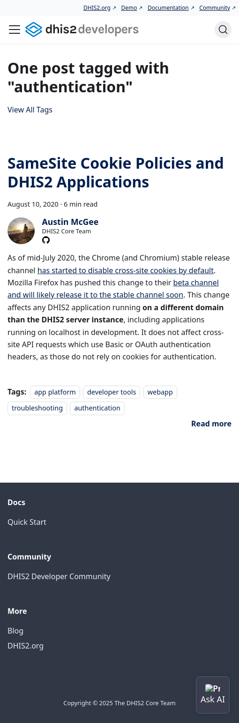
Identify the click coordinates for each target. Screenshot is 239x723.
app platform (54, 392)
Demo (129, 8)
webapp (160, 392)
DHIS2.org (97, 8)
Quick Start (26, 522)
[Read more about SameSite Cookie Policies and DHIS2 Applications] (211, 423)
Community (214, 8)
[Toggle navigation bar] (14, 29)
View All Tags (29, 109)
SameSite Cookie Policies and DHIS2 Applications (115, 172)
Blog (15, 631)
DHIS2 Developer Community (59, 576)
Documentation (168, 8)
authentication (97, 407)
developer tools (111, 392)
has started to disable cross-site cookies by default (125, 270)
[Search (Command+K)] (223, 29)
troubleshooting (37, 407)
